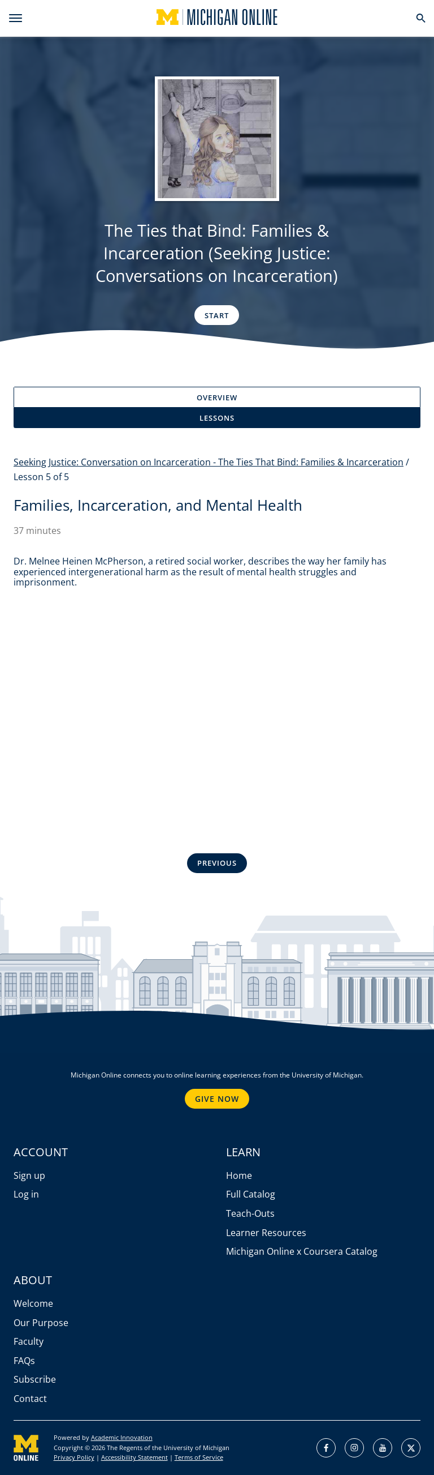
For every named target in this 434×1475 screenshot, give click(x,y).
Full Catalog (250, 1194)
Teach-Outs (250, 1213)
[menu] (15, 18)
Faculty (29, 1341)
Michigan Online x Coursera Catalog (301, 1251)
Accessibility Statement (134, 1457)
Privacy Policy (74, 1457)
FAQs (24, 1360)
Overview (217, 397)
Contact (30, 1398)
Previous (217, 863)
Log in (26, 1194)
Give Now (217, 1098)
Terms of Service (199, 1457)
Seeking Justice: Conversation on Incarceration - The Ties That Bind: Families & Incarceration (208, 462)
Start (217, 315)
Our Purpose (41, 1322)
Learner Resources (266, 1232)
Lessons (217, 418)
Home (239, 1175)
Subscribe (35, 1379)
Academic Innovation (122, 1437)
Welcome (33, 1303)
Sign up (29, 1175)
